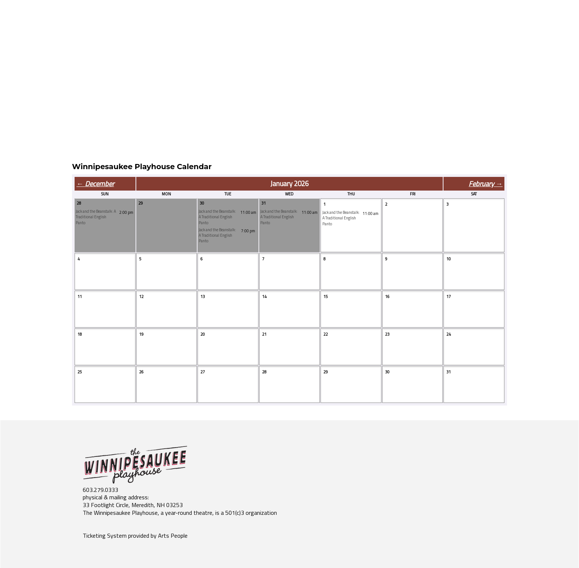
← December (95, 183)
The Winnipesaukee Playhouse (120, 512)
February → (486, 183)
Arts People (173, 535)
